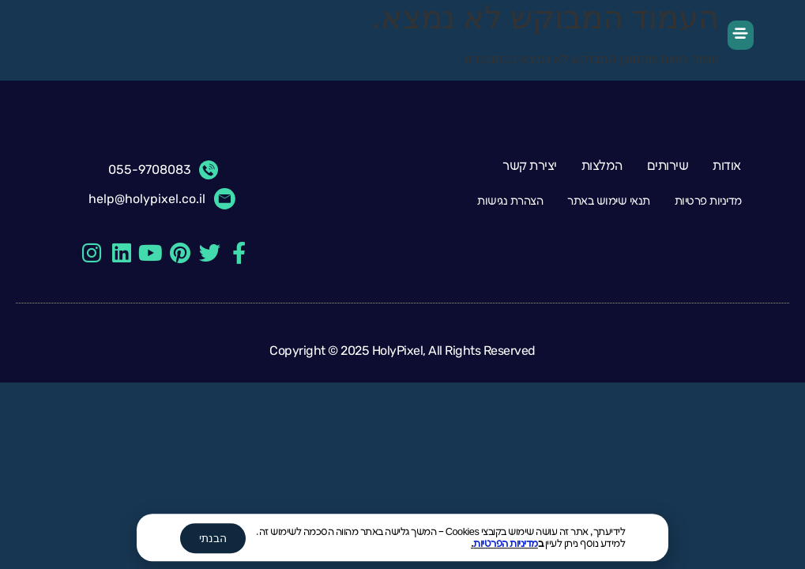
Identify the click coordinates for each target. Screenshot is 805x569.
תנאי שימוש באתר (608, 200)
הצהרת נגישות (510, 200)
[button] (741, 35)
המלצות (602, 166)
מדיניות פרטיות (708, 200)
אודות (727, 166)
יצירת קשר (529, 166)
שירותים (668, 166)
